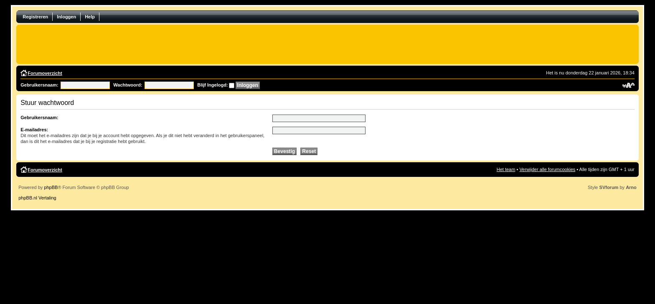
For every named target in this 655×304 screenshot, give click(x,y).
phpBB (51, 187)
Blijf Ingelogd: (212, 84)
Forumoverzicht (45, 73)
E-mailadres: (34, 129)
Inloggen (66, 16)
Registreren (35, 16)
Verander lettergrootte (628, 85)
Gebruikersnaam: (39, 84)
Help (90, 16)
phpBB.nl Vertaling (37, 197)
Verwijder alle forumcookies (547, 169)
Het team (506, 169)
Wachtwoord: (127, 84)
